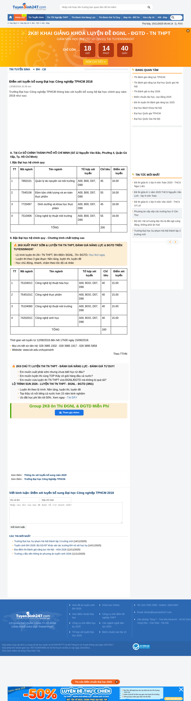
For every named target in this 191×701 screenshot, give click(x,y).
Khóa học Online (110, 605)
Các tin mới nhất (20, 536)
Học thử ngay (97, 255)
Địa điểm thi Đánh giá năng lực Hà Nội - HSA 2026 (40, 549)
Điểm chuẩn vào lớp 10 (114, 632)
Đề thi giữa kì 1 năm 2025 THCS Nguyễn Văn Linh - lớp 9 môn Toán (157, 194)
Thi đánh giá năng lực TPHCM (149, 77)
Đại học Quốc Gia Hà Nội (147, 119)
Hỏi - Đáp (45, 23)
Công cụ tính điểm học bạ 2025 (84, 625)
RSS (180, 23)
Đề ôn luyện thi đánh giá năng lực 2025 (154, 102)
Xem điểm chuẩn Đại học (83, 616)
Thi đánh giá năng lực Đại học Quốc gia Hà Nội (156, 84)
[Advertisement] (68, 127)
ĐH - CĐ (35, 23)
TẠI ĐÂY (72, 397)
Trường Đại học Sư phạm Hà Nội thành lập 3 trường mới (43, 541)
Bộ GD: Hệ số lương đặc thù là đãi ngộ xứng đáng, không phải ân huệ (157, 223)
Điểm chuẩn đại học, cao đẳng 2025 (152, 97)
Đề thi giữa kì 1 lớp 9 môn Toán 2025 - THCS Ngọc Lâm (157, 184)
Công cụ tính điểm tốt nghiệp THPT (113, 616)
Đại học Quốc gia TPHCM (147, 113)
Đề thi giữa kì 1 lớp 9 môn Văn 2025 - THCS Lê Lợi (157, 203)
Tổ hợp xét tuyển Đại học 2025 (83, 634)
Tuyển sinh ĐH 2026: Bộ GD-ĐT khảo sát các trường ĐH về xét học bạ (50, 545)
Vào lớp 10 (24, 23)
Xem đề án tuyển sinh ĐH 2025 (83, 607)
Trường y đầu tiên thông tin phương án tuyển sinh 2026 (42, 553)
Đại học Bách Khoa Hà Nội (148, 108)
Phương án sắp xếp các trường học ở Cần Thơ (156, 213)
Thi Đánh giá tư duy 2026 (147, 91)
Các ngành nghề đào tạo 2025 (113, 625)
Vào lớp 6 (13, 23)
